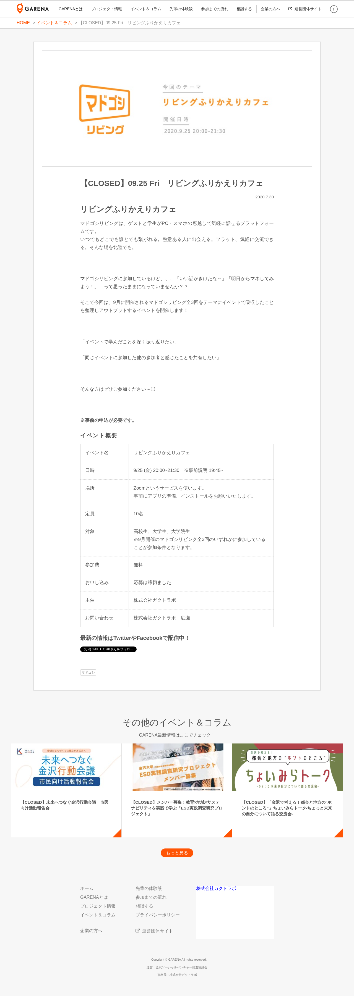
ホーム (86, 888)
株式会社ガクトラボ (216, 888)
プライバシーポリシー (158, 915)
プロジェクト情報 (106, 9)
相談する (244, 9)
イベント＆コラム (145, 9)
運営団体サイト (305, 9)
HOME (23, 22)
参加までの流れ (214, 9)
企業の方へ (270, 9)
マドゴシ (88, 672)
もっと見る (177, 852)
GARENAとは (71, 9)
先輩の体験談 (181, 9)
